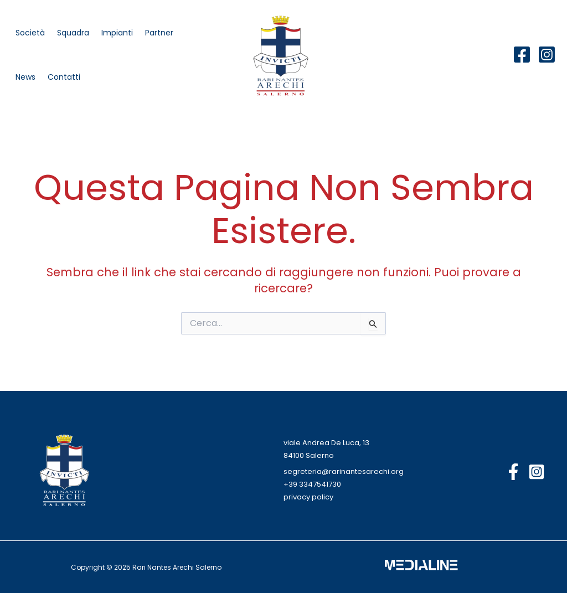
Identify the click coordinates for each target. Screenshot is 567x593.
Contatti (64, 76)
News (25, 76)
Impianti (117, 32)
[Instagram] (547, 54)
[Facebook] (522, 54)
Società (30, 32)
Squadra (73, 32)
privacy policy (308, 497)
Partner (159, 32)
